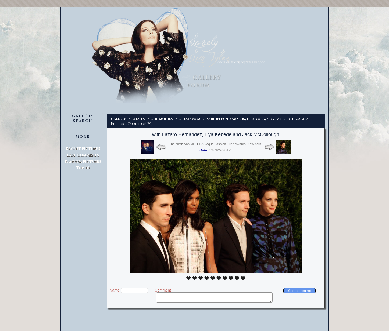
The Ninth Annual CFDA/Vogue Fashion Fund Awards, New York (215, 144)
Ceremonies (161, 119)
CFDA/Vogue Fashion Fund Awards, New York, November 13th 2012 (241, 119)
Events (138, 119)
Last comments (83, 155)
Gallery (118, 119)
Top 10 (83, 167)
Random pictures (83, 161)
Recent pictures (83, 148)
